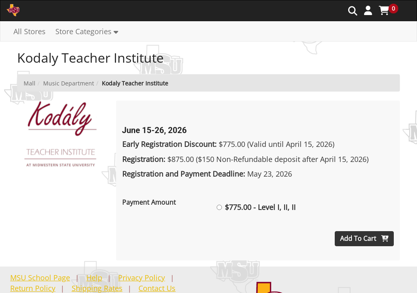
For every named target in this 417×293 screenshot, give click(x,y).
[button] (368, 10)
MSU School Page (40, 277)
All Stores (29, 31)
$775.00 (256, 207)
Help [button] (94, 277)
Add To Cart (364, 238)
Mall (29, 83)
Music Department (68, 83)
